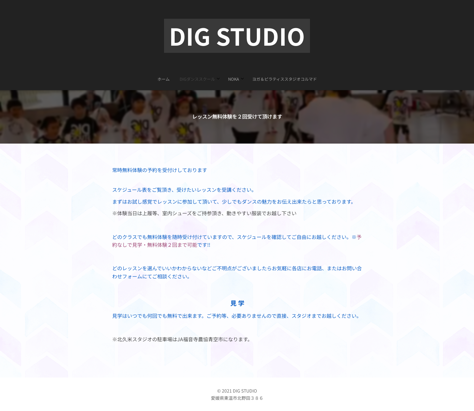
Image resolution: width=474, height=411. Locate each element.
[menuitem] (221, 79)
